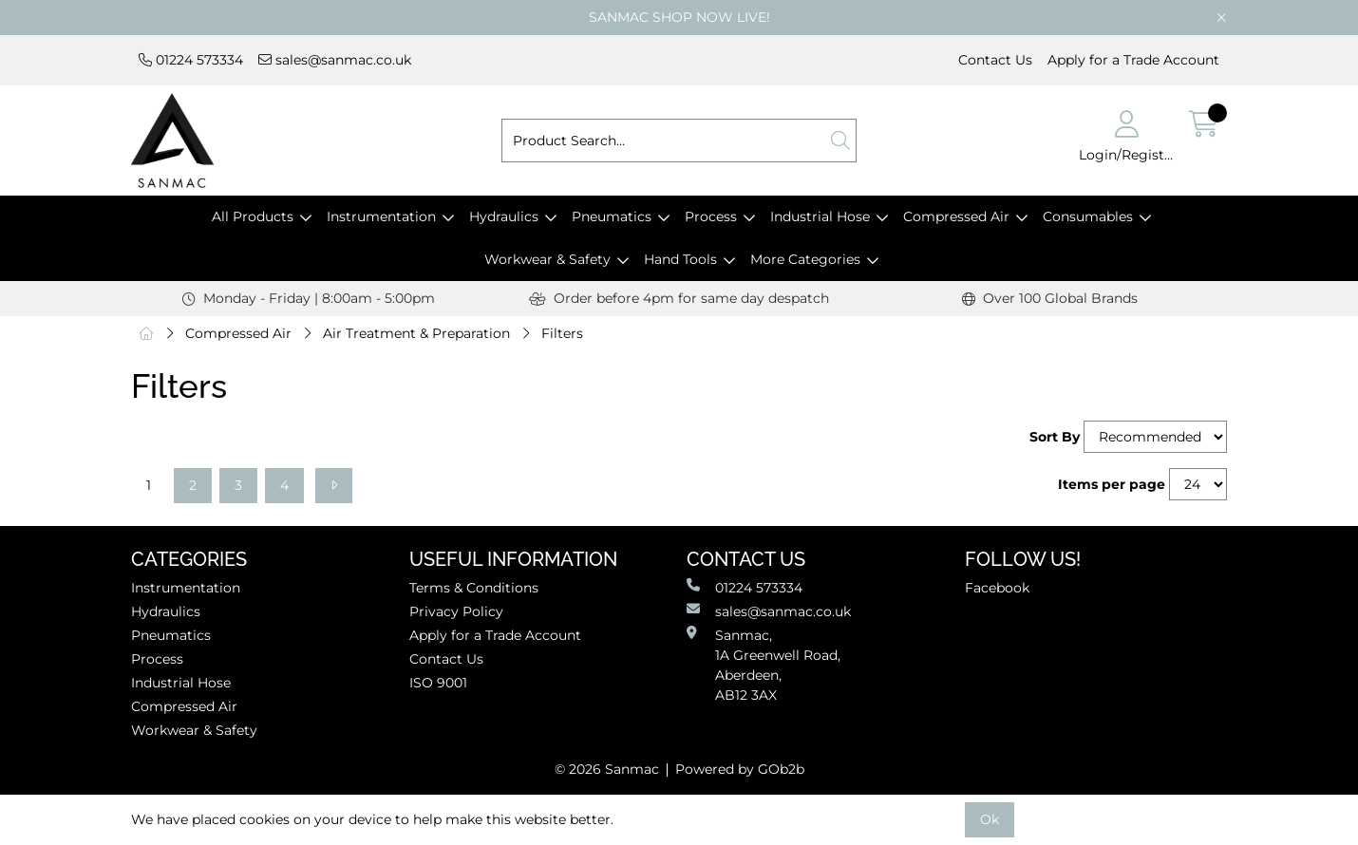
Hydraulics (503, 216)
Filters (562, 333)
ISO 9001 (438, 682)
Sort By (1054, 436)
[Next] (333, 485)
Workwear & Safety (547, 259)
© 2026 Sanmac (607, 769)
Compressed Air (956, 216)
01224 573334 (191, 59)
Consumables (1088, 216)
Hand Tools (680, 259)
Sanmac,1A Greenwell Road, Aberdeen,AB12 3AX (763, 665)
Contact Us (995, 59)
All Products (252, 216)
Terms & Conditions (473, 587)
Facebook (997, 587)
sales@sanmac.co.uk (334, 59)
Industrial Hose (820, 216)
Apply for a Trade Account (1133, 59)
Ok (989, 819)
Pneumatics (611, 216)
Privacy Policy (456, 611)
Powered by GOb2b (739, 769)
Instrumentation (381, 216)
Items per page (1111, 484)
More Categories (805, 259)
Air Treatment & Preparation (416, 333)
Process (711, 216)
